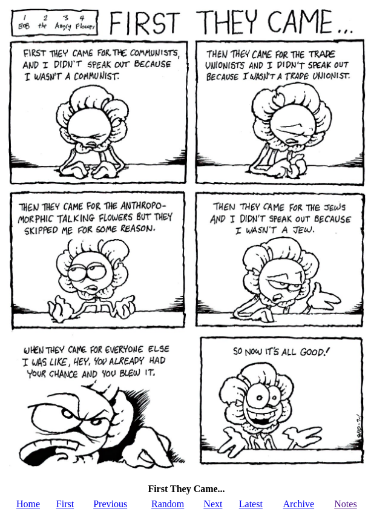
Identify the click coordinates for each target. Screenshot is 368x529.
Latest (251, 504)
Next (212, 504)
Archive (299, 504)
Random (167, 504)
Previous (110, 504)
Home (28, 504)
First (65, 504)
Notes (345, 504)
